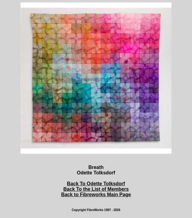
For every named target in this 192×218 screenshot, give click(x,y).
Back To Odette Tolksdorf (96, 183)
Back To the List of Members (96, 189)
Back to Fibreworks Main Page (96, 194)
